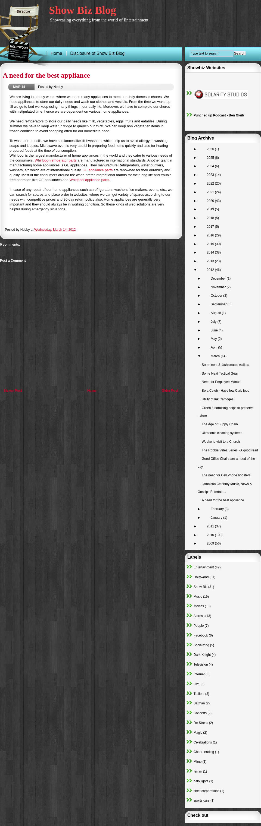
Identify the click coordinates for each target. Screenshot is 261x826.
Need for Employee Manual (221, 382)
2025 (211, 158)
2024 (211, 166)
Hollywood (201, 577)
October (217, 296)
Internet (199, 674)
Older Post (169, 391)
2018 (211, 218)
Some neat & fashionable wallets (225, 365)
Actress (199, 616)
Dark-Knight (202, 655)
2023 (211, 175)
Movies (199, 606)
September (219, 304)
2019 (211, 209)
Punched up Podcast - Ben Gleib (219, 115)
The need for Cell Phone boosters (226, 475)
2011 (211, 526)
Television (201, 664)
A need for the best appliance (46, 75)
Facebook (201, 635)
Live (197, 684)
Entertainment (204, 567)
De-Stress (201, 723)
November (219, 287)
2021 (211, 192)
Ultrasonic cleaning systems (222, 433)
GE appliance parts (98, 170)
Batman (199, 703)
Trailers (199, 694)
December (219, 278)
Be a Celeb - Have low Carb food (225, 391)
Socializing (201, 645)
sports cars (202, 800)
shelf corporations (206, 791)
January (217, 518)
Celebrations (203, 742)
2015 (211, 244)
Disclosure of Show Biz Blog (97, 53)
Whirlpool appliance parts (89, 180)
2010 (211, 535)
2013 (211, 261)
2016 (211, 235)
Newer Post (13, 391)
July (214, 322)
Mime (197, 762)
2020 (211, 201)
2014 (211, 252)
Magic (198, 733)
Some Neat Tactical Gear (220, 373)
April (214, 347)
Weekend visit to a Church (221, 442)
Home (91, 391)
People (199, 626)
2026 (211, 149)
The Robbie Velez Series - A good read (230, 450)
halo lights (201, 781)
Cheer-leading (204, 752)
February (218, 509)
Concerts (200, 713)
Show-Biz (200, 587)
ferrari (198, 771)
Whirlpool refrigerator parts (56, 160)
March (216, 356)
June (215, 330)
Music (198, 597)
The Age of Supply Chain (220, 424)
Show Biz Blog (82, 10)
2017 (211, 227)
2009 (211, 543)
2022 (211, 183)
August (216, 313)
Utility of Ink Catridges (218, 399)
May (214, 339)
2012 (211, 270)
